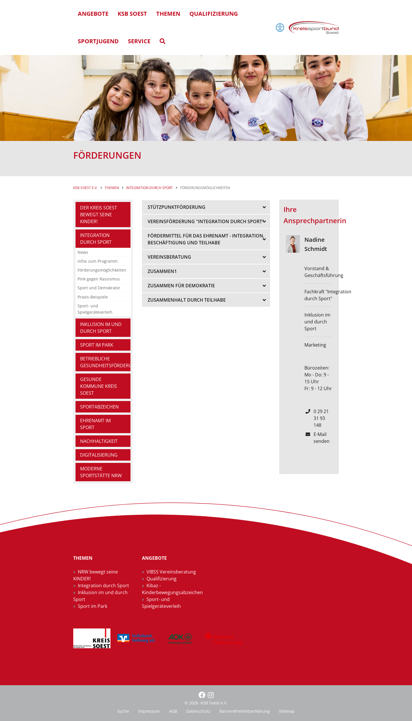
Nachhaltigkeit (99, 441)
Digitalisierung (99, 455)
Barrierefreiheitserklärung (244, 711)
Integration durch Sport (96, 238)
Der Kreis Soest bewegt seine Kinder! (98, 215)
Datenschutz (198, 711)
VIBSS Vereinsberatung (171, 572)
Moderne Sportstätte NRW (101, 472)
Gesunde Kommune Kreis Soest (98, 386)
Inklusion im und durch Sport (101, 327)
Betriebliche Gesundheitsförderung (105, 362)
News (83, 252)
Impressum (149, 711)
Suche (123, 711)
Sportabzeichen (99, 407)
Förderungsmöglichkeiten (102, 270)
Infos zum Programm (98, 261)
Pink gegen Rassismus (99, 279)
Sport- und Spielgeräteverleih (95, 309)
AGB (173, 711)
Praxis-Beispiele (93, 297)
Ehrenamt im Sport (95, 424)
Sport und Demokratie (99, 287)
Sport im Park (96, 345)
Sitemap (287, 711)
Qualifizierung (161, 578)
